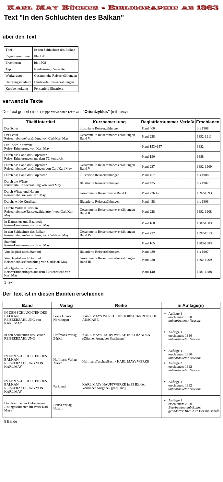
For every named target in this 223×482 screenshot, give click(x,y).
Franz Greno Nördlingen (62, 317)
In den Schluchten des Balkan (24, 231)
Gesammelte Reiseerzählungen (55, 75)
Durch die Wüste (16, 181)
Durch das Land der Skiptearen (25, 175)
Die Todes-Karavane (18, 145)
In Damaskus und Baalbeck (23, 221)
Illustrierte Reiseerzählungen (54, 82)
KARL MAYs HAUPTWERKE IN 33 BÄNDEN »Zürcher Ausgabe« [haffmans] (116, 336)
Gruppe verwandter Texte (57, 112)
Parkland (59, 386)
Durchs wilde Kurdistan (20, 201)
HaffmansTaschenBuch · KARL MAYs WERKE (115, 361)
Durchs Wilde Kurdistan (21, 208)
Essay (122, 112)
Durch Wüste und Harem (21, 191)
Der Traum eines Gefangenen (24, 403)
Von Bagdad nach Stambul (22, 251)
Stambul (10, 241)
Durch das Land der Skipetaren (25, 155)
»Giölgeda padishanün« (20, 268)
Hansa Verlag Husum (62, 406)
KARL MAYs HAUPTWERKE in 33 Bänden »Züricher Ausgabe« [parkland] (114, 386)
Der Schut (11, 128)
